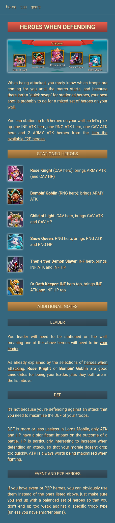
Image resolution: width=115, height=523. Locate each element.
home (11, 7)
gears (36, 7)
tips (23, 7)
